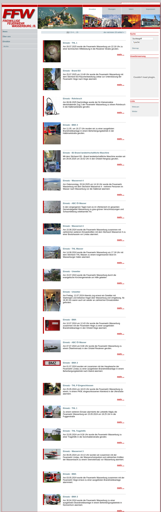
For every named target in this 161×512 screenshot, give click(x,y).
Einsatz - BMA (69, 320)
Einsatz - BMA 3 (70, 125)
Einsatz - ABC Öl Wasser (74, 203)
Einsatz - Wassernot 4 (73, 181)
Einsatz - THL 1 (70, 43)
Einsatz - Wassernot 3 (73, 451)
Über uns (7, 36)
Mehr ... (120, 54)
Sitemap (135, 48)
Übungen (112, 9)
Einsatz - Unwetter (71, 271)
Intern (131, 9)
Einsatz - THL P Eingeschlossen (78, 385)
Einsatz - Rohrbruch (72, 98)
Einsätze (92, 9)
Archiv (6, 46)
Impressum (150, 9)
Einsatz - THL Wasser (73, 249)
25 (77, 32)
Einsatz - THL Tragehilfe (74, 431)
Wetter (134, 111)
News (5, 31)
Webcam (135, 107)
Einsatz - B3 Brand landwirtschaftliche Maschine (86, 153)
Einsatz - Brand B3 (72, 71)
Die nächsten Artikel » (114, 32)
